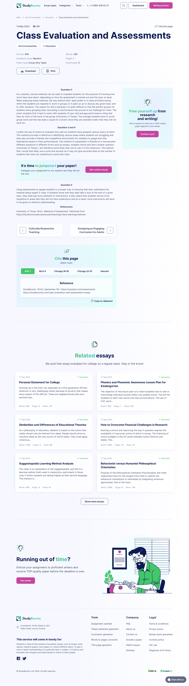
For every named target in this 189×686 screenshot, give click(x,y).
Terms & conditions (158, 623)
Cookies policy (156, 639)
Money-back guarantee (161, 634)
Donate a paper (134, 639)
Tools (80, 5)
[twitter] (24, 658)
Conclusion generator (102, 634)
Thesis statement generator (105, 629)
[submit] (123, 5)
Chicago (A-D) (84, 271)
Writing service (161, 5)
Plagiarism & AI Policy (160, 650)
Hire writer (25, 580)
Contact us (131, 634)
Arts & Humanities (33, 17)
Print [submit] (50, 71)
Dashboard (138, 5)
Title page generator (101, 645)
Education (49, 17)
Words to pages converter (104, 639)
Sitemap (130, 650)
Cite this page (163, 26)
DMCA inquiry (133, 645)
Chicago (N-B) (61, 271)
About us (130, 629)
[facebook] (18, 658)
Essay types (50, 5)
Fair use (153, 645)
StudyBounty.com (26, 671)
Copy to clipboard (101, 301)
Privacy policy (156, 629)
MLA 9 (42, 271)
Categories (66, 5)
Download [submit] (28, 71)
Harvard (105, 271)
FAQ (128, 623)
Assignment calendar (101, 623)
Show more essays (94, 501)
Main (18, 17)
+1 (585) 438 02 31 (98, 5)
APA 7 (28, 271)
